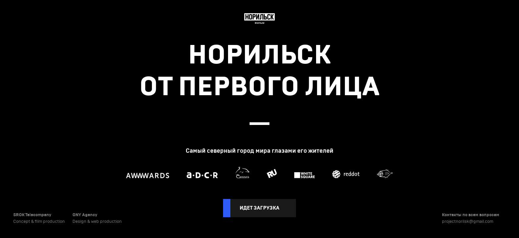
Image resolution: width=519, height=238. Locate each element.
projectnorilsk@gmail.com (467, 221)
